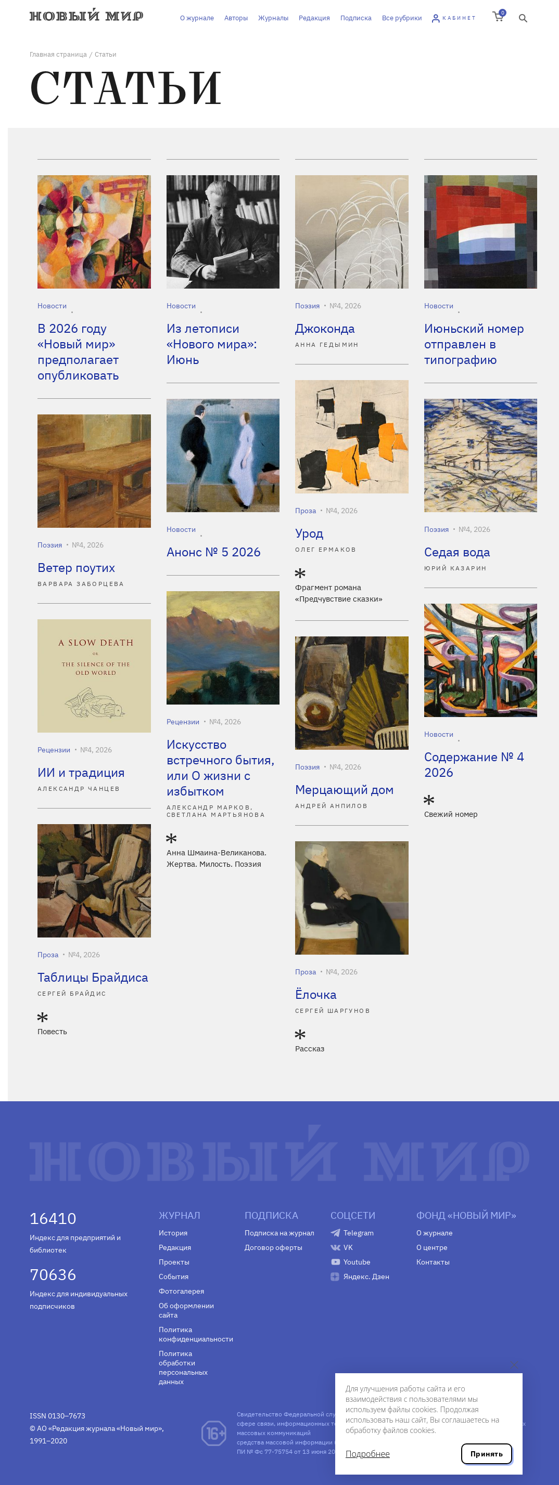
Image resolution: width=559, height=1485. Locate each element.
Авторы (236, 18)
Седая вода (457, 551)
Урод (309, 533)
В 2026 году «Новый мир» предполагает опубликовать (78, 351)
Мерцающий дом (344, 789)
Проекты (174, 1262)
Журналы (273, 18)
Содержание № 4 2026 (474, 764)
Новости (52, 306)
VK (348, 1247)
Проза (305, 510)
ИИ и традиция (81, 772)
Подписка (356, 18)
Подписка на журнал (279, 1233)
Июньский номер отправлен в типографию (474, 344)
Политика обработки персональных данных (183, 1367)
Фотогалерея (181, 1291)
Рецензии (183, 722)
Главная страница (58, 54)
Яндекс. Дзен (366, 1276)
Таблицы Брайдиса (92, 977)
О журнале (197, 18)
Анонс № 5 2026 (214, 551)
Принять (487, 1453)
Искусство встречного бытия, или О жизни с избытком (221, 767)
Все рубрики (402, 18)
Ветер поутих (76, 567)
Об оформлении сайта (186, 1310)
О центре (432, 1247)
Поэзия (307, 306)
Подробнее (368, 1454)
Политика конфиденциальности (194, 1334)
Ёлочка (316, 994)
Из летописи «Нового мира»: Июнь (212, 344)
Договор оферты (273, 1247)
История (173, 1233)
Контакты (433, 1262)
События (173, 1276)
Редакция (314, 18)
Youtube (357, 1262)
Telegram (359, 1233)
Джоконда (325, 328)
